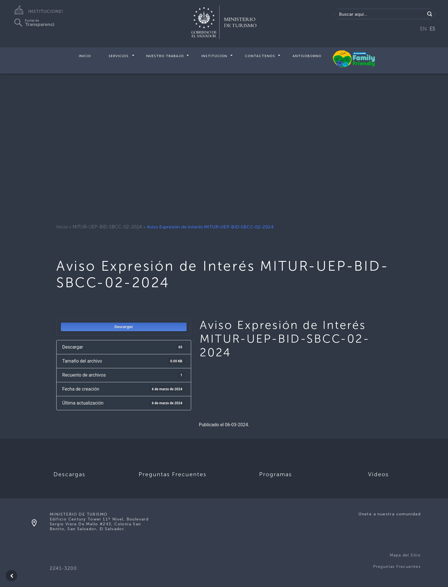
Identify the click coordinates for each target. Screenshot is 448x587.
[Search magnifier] (430, 14)
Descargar (123, 326)
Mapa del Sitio (405, 555)
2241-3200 (63, 568)
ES (432, 29)
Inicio (85, 56)
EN (423, 29)
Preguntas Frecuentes (397, 566)
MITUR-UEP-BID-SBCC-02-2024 (107, 227)
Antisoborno (307, 56)
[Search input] (381, 14)
